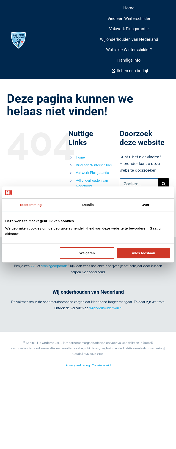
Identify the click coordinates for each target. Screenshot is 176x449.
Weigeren (87, 253)
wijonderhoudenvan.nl (105, 308)
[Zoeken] (163, 183)
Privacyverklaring (78, 365)
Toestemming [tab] (30, 205)
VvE (33, 266)
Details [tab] (88, 205)
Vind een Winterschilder (94, 165)
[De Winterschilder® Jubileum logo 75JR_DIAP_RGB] (18, 32)
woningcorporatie (54, 266)
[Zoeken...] (139, 183)
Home (80, 157)
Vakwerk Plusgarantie (92, 173)
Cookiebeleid (101, 365)
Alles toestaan (143, 253)
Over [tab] (145, 205)
